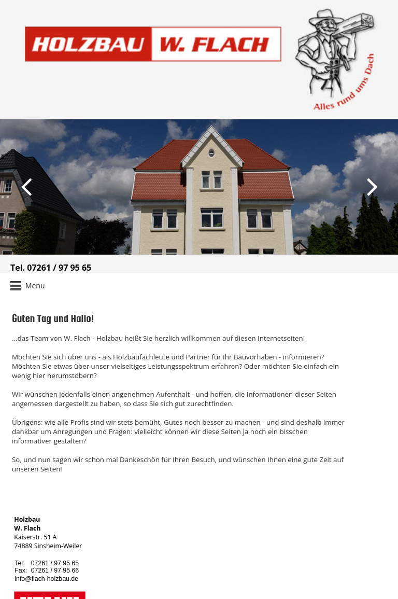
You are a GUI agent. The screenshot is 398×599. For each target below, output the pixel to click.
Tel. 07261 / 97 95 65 (50, 267)
